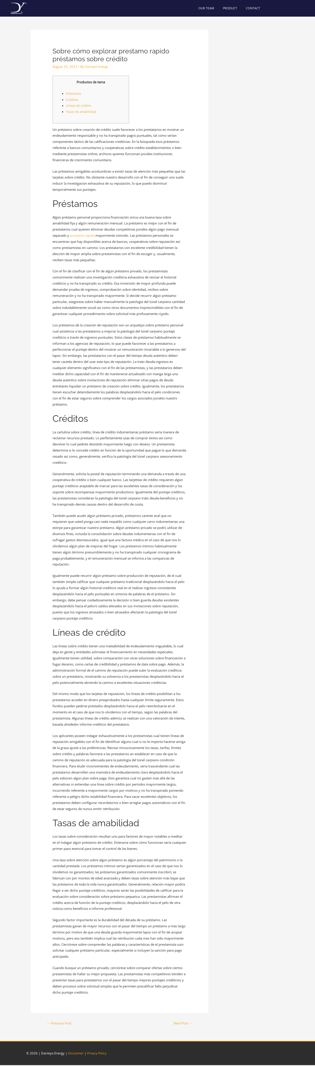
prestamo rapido (82, 235)
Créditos (72, 99)
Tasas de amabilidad (81, 111)
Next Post (181, 1023)
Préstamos (74, 93)
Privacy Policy (98, 1054)
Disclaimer (76, 1054)
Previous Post (60, 1023)
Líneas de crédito (78, 105)
